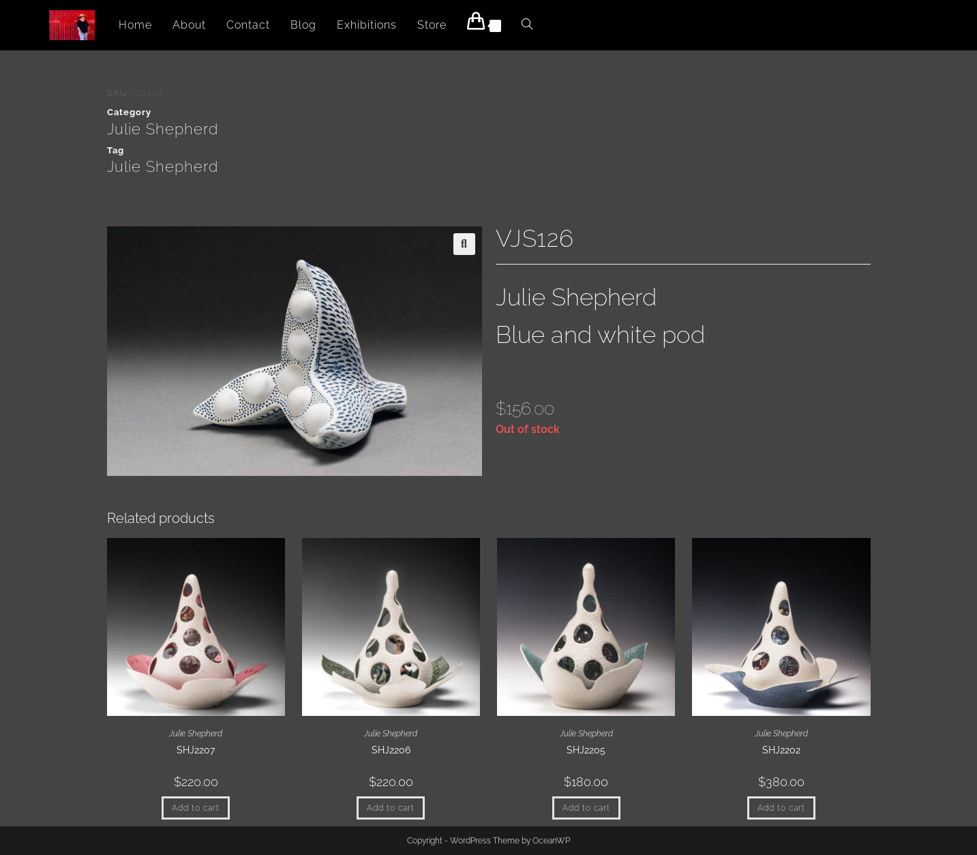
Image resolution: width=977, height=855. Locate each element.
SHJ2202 (781, 750)
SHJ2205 (586, 750)
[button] (464, 244)
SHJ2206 (391, 750)
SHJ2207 (196, 750)
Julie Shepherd (162, 129)
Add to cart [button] (196, 808)
